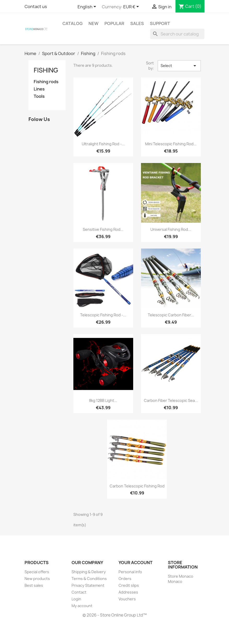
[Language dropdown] (88, 7)
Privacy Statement (88, 585)
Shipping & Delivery (89, 571)
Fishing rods (46, 81)
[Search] (177, 34)
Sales (137, 23)
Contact (79, 592)
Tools (39, 96)
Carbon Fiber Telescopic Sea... (171, 400)
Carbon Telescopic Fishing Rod (137, 486)
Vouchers (127, 598)
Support (160, 23)
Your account (135, 562)
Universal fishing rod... (170, 229)
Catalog (72, 23)
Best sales (34, 585)
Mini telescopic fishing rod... (171, 143)
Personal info (130, 571)
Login (76, 598)
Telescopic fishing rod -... (103, 314)
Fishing (46, 70)
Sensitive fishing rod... (103, 229)
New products (37, 578)
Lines (39, 89)
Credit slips (129, 585)
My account (82, 605)
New (93, 23)
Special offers (37, 571)
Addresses (128, 592)
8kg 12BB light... (103, 400)
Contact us (36, 6)
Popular (114, 23)
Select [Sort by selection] (179, 66)
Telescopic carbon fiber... (171, 314)
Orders (125, 578)
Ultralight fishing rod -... (103, 143)
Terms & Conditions (89, 578)
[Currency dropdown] (132, 7)
